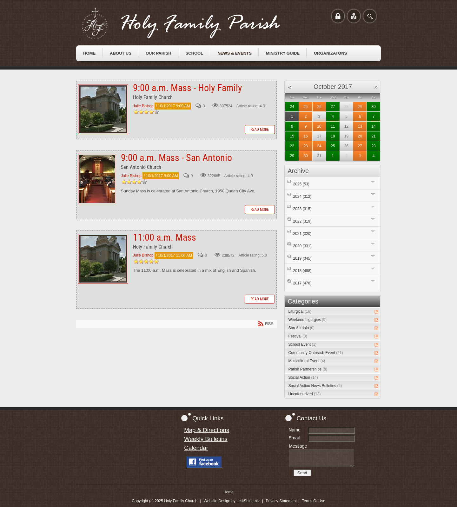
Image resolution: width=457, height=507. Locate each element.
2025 (301, 184)
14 (373, 126)
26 (319, 106)
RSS (376, 312)
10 (319, 126)
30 (373, 106)
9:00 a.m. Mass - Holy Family (103, 109)
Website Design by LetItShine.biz (232, 501)
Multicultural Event (306, 361)
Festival (297, 336)
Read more (260, 129)
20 (360, 136)
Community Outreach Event (315, 352)
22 (292, 146)
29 (360, 106)
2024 (302, 196)
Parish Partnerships (307, 369)
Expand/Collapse (373, 182)
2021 (302, 233)
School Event (302, 344)
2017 (302, 283)
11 (333, 126)
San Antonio (301, 328)
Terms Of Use (313, 501)
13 (360, 126)
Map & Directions (206, 430)
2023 (302, 209)
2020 (302, 246)
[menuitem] (89, 53)
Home (228, 492)
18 (333, 136)
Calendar (196, 447)
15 (292, 136)
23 (305, 146)
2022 (302, 221)
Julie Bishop (143, 106)
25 (305, 106)
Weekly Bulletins (206, 439)
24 (292, 106)
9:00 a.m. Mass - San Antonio (97, 179)
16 (305, 136)
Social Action (303, 377)
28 (373, 146)
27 (333, 106)
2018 (302, 271)
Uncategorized (304, 394)
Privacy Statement (281, 501)
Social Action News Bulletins (315, 386)
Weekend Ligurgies (307, 319)
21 (373, 136)
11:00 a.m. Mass (103, 259)
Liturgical (299, 311)
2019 (302, 258)
